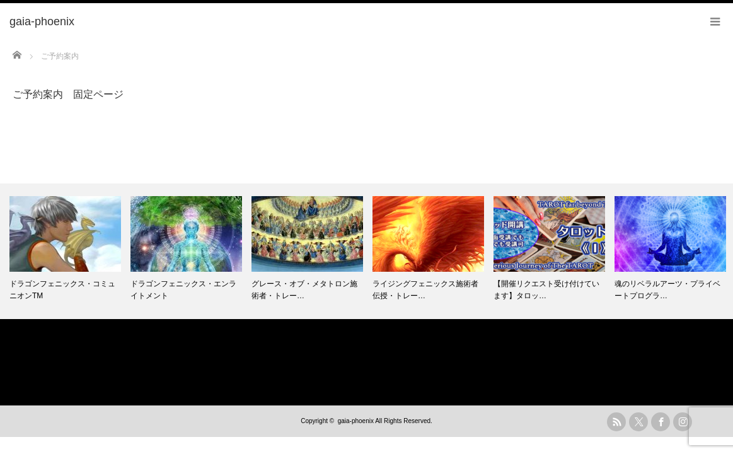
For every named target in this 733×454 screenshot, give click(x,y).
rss (616, 421)
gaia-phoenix (356, 420)
